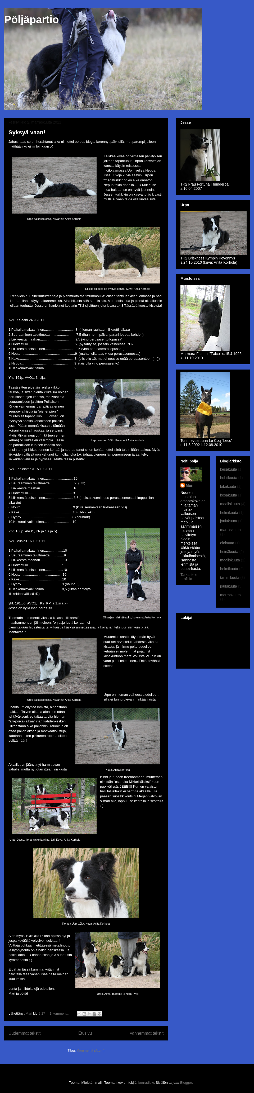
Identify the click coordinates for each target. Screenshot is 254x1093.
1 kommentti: (59, 1013)
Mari (189, 485)
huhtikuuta (228, 478)
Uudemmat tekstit (24, 1033)
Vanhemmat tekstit (147, 1033)
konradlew (146, 1083)
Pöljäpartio (31, 19)
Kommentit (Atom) (91, 1050)
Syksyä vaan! (26, 132)
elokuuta (227, 543)
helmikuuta (229, 512)
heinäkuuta (229, 552)
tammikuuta (229, 577)
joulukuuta (228, 521)
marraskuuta (230, 530)
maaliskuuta (230, 504)
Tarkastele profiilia (188, 576)
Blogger (186, 1083)
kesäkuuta (228, 469)
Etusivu (85, 1033)
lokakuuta (228, 486)
